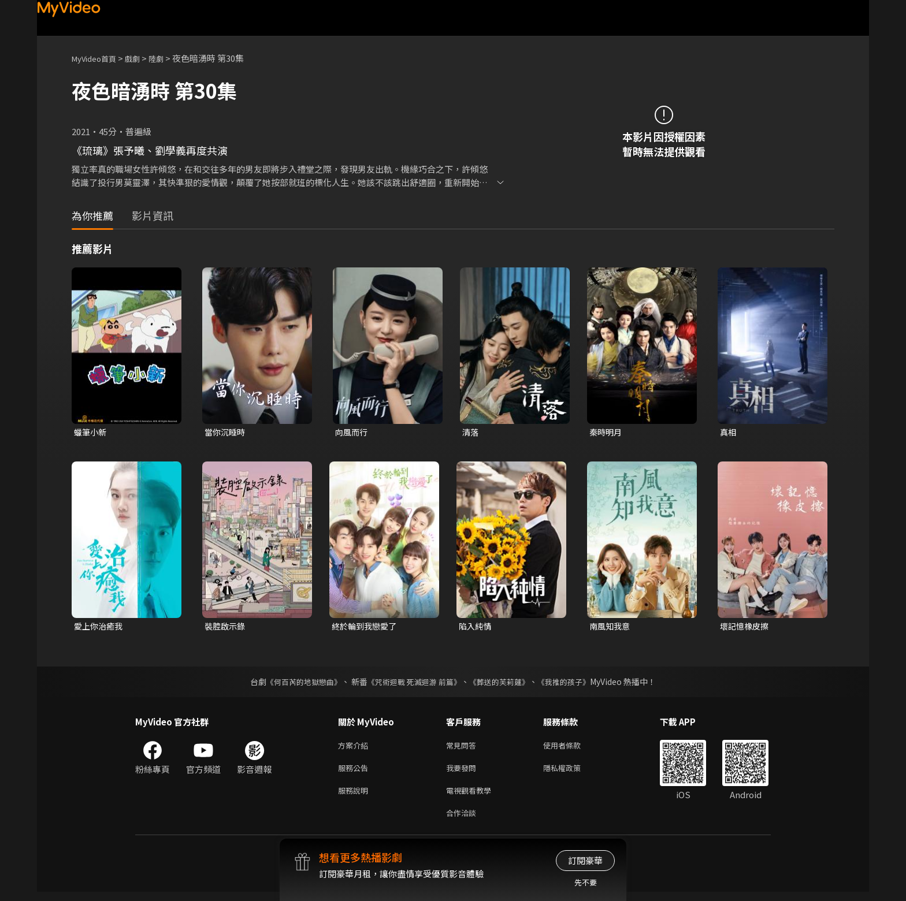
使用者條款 (571, 748)
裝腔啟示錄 (226, 627)
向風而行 (352, 432)
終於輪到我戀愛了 (366, 627)
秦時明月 (606, 432)
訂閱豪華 (585, 860)
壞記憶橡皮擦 (746, 627)
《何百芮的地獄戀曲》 (296, 684)
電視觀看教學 (472, 797)
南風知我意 (611, 627)
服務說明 (355, 797)
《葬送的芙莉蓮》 (503, 684)
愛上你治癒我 (100, 627)
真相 (728, 432)
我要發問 (463, 772)
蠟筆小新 (91, 432)
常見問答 (463, 748)
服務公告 (355, 772)
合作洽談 (463, 821)
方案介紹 (355, 748)
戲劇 (141, 58)
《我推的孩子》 (572, 684)
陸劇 (167, 58)
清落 (471, 432)
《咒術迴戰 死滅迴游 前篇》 (413, 684)
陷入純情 (476, 627)
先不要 (585, 882)
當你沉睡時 (226, 432)
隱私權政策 (571, 772)
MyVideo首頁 (98, 58)
